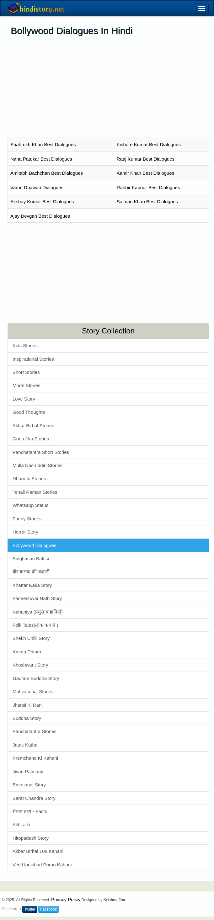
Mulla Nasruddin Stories (37, 465)
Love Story (24, 399)
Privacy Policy (65, 899)
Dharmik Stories (29, 478)
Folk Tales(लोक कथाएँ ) (35, 625)
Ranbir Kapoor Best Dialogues (148, 187)
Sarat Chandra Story (34, 798)
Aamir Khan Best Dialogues (145, 173)
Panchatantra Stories (34, 731)
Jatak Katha (25, 744)
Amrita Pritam (27, 651)
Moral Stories (26, 385)
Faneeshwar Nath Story (37, 598)
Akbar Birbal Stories (33, 425)
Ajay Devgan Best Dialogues (40, 216)
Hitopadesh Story (31, 838)
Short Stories (26, 372)
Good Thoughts (29, 412)
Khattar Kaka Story (32, 585)
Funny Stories (27, 518)
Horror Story (25, 531)
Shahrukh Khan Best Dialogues (43, 144)
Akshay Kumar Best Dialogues (42, 201)
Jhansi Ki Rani (28, 705)
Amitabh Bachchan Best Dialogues (46, 173)
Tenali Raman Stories (35, 492)
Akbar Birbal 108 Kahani (38, 851)
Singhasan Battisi (31, 558)
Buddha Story (27, 718)
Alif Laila (21, 824)
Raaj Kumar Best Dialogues (145, 159)
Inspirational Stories (33, 359)
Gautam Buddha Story (36, 678)
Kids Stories (25, 345)
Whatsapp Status (30, 505)
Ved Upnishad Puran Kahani (42, 864)
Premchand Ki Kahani (35, 758)
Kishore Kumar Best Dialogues (149, 144)
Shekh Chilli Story (31, 638)
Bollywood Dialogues (34, 545)
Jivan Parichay (28, 771)
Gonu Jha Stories (31, 438)
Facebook (48, 909)
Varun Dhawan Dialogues (36, 187)
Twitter (29, 909)
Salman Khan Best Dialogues (147, 201)
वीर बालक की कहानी (31, 571)
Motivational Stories (33, 691)
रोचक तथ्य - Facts (30, 811)
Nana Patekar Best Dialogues (41, 159)
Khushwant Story (30, 664)
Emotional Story (29, 784)
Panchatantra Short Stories (41, 452)
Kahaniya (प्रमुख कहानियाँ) (38, 611)
